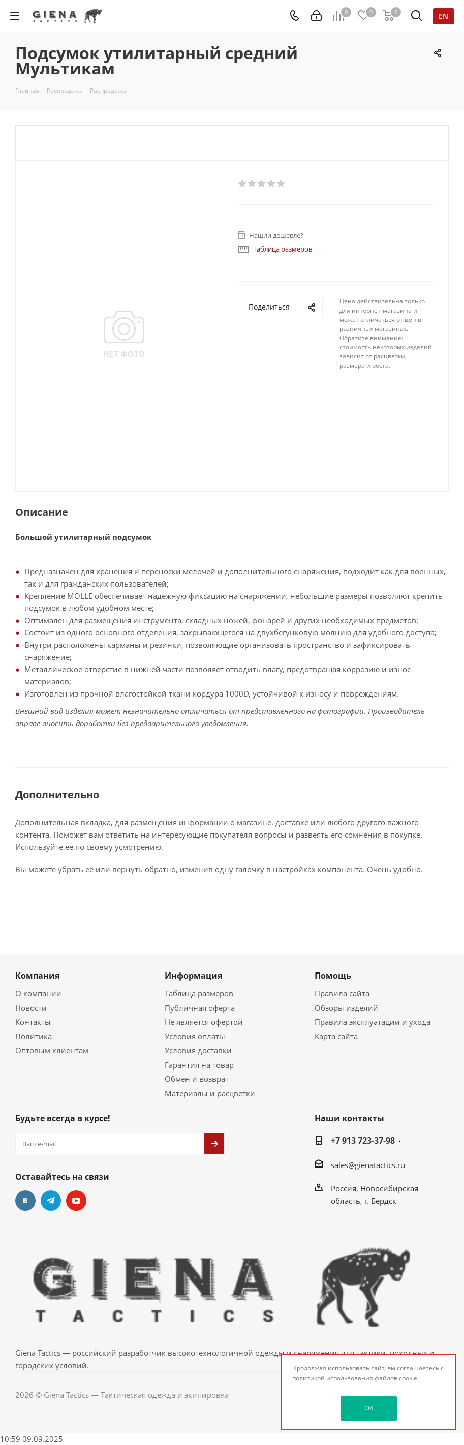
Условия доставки (198, 1050)
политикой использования (332, 1378)
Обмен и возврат (197, 1079)
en (443, 16)
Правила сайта (342, 993)
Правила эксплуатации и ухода (372, 1022)
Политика (33, 1036)
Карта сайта (336, 1036)
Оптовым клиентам (51, 1050)
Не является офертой (204, 1022)
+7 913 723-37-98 (363, 1140)
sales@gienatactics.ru (368, 1165)
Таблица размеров (199, 993)
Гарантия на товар (199, 1065)
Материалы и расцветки (210, 1093)
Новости (31, 1008)
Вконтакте (25, 1200)
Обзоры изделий (346, 1008)
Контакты (33, 1022)
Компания (37, 975)
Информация (193, 975)
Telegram (51, 1200)
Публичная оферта (200, 1008)
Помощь (333, 975)
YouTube (76, 1200)
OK (369, 1407)
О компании (38, 993)
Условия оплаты (195, 1036)
